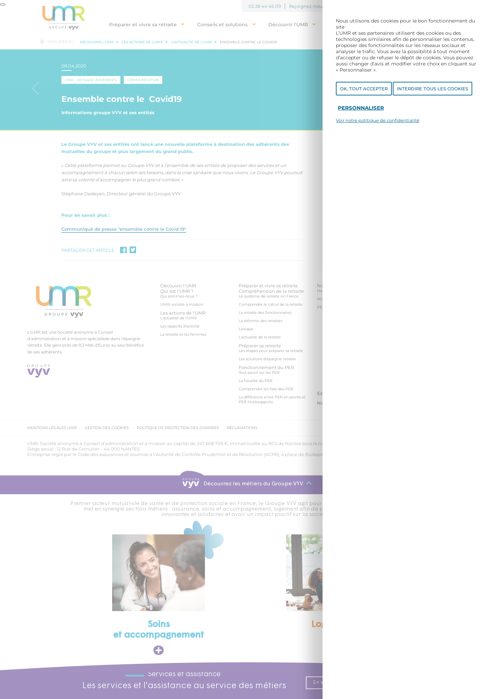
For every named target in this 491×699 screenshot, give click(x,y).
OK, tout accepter (364, 89)
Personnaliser (361, 109)
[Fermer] (2, 4)
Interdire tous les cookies (432, 89)
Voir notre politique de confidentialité (377, 121)
